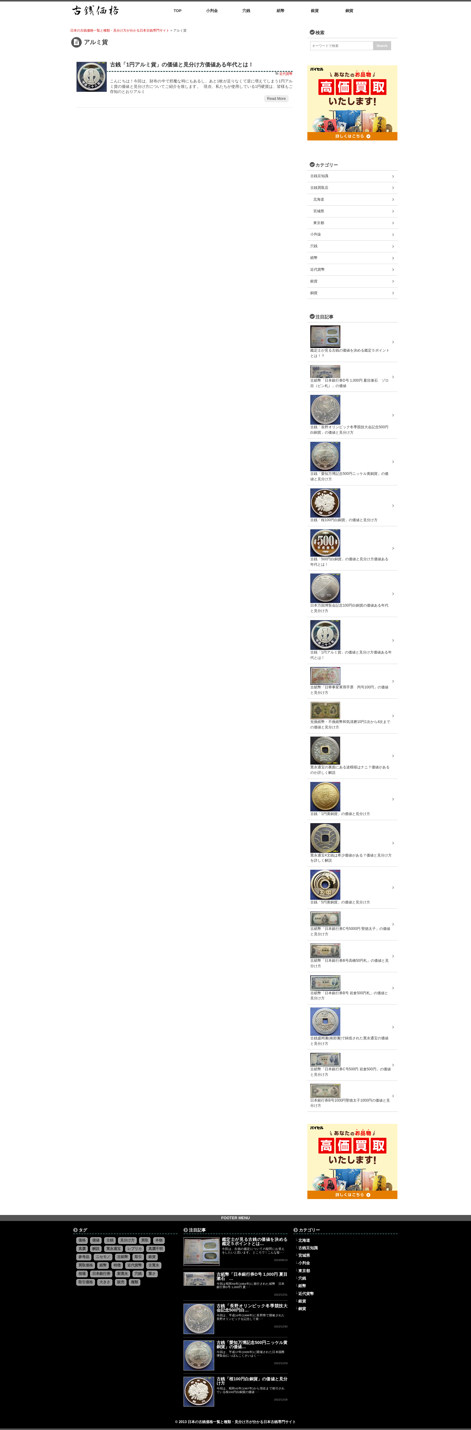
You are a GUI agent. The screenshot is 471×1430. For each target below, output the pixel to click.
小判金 (315, 234)
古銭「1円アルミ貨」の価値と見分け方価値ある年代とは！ (182, 65)
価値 (95, 1240)
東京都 (318, 223)
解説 (95, 1249)
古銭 (110, 1240)
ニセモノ (103, 1257)
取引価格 (85, 1282)
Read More (276, 99)
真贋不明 (155, 1249)
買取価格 (85, 1265)
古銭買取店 (319, 188)
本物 (159, 1240)
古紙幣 (122, 1257)
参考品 (83, 1257)
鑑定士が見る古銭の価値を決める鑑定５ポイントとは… (255, 1241)
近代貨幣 (286, 73)
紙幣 (314, 258)
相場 (82, 1274)
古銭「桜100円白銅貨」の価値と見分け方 (252, 1380)
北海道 (318, 199)
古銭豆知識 (319, 176)
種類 (134, 1282)
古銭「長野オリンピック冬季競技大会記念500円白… (252, 1307)
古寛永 (153, 1265)
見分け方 (127, 1240)
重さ (152, 1274)
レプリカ (134, 1249)
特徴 (117, 1265)
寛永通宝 (113, 1249)
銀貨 (314, 281)
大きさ (104, 1282)
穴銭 (314, 246)
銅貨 (314, 293)
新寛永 (122, 1274)
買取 (144, 1240)
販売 (120, 1282)
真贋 (82, 1249)
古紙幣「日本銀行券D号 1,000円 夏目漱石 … (252, 1276)
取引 (138, 1257)
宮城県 (318, 211)
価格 (82, 1240)
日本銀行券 (101, 1274)
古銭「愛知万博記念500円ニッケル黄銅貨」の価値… (252, 1344)
